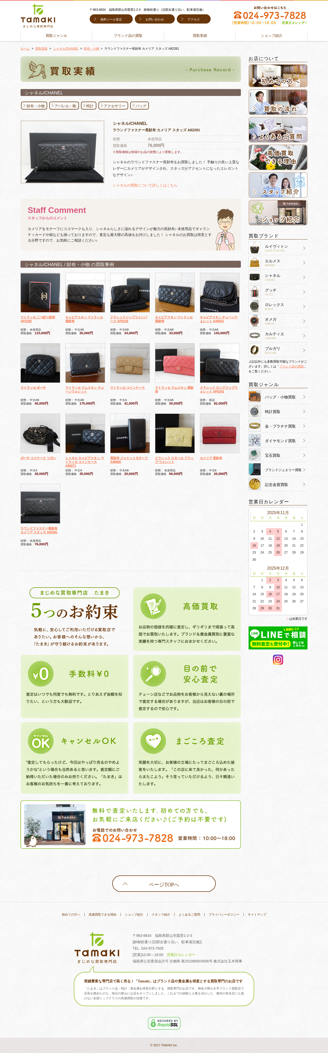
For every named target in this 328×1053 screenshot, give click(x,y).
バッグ (141, 106)
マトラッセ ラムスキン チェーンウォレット (84, 389)
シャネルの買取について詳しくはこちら (145, 185)
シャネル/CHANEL (66, 48)
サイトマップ (257, 914)
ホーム (25, 48)
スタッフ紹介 (161, 914)
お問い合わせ (155, 19)
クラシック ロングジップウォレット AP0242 (219, 389)
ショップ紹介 (271, 36)
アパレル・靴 (65, 106)
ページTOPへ (164, 884)
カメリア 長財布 (211, 458)
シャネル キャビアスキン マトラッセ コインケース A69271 (84, 462)
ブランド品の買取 (128, 36)
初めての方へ (71, 914)
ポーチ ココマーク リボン (38, 458)
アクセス (194, 19)
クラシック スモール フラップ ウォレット (174, 460)
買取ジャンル (56, 36)
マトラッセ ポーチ (33, 387)
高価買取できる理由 (102, 914)
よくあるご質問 (189, 914)
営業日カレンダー (181, 955)
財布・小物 (91, 48)
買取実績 (200, 36)
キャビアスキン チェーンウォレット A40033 (219, 319)
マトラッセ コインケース (127, 387)
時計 (90, 106)
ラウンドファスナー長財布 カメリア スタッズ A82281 (39, 530)
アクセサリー (114, 106)
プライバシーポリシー (224, 914)
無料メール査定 (111, 19)
